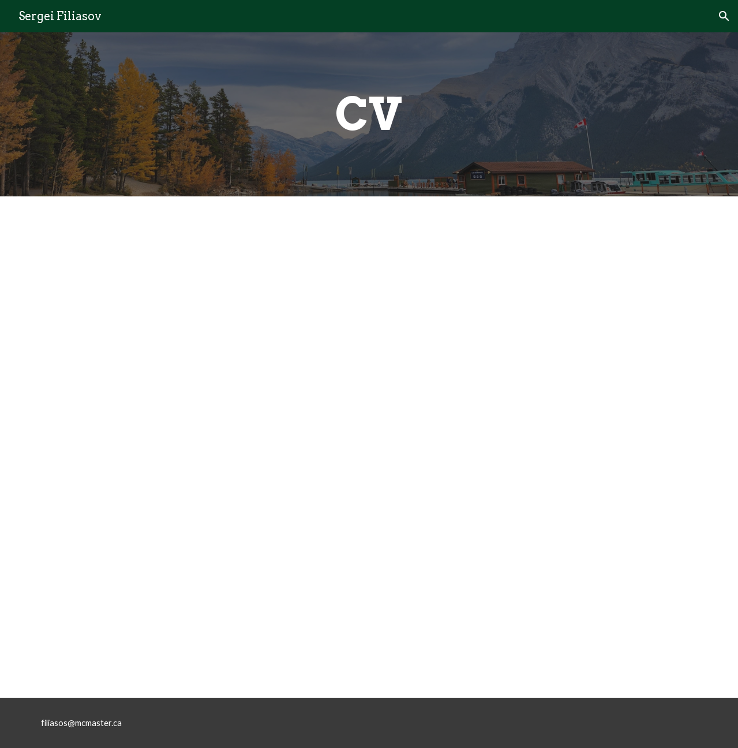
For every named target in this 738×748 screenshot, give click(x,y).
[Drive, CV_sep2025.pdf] (369, 447)
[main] (369, 114)
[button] (724, 16)
